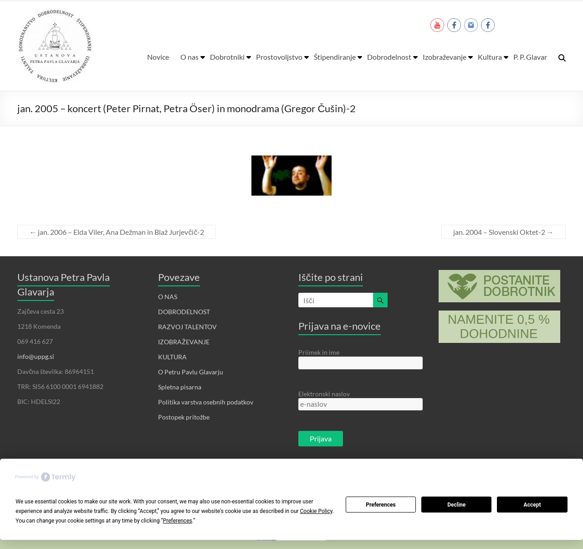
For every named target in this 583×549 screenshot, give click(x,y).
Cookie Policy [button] (316, 511)
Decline (456, 505)
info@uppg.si (35, 356)
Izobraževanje (444, 56)
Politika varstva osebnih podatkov (205, 402)
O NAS (167, 296)
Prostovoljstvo (279, 56)
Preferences (381, 505)
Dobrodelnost (389, 56)
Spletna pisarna (179, 387)
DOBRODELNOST (184, 312)
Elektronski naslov (324, 394)
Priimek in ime (318, 352)
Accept (532, 505)
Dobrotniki (227, 56)
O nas (189, 56)
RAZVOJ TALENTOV (187, 327)
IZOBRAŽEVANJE (184, 342)
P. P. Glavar (530, 56)
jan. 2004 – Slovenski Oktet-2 (503, 232)
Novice (158, 56)
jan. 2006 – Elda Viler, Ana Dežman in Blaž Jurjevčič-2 (116, 232)
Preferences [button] (177, 521)
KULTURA (172, 357)
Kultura (490, 56)
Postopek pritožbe (184, 417)
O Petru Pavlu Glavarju (190, 372)
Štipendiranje (335, 56)
